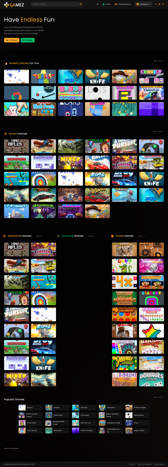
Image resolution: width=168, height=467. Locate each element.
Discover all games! (11, 448)
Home (106, 4)
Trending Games (123, 4)
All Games (11, 40)
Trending (27, 40)
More (39, 236)
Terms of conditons (144, 464)
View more (158, 61)
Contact (132, 464)
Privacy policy (159, 464)
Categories (143, 4)
